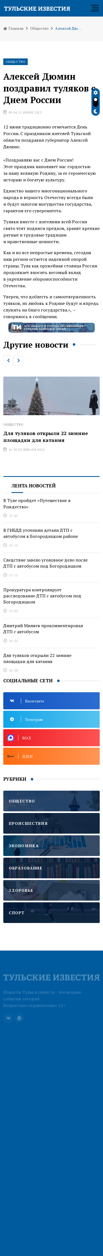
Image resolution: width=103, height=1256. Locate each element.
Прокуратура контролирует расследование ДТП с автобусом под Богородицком (42, 596)
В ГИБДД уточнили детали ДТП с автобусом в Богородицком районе (40, 533)
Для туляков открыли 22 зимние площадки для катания (45, 436)
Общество (39, 28)
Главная (13, 28)
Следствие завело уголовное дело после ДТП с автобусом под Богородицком (45, 563)
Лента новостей (34, 485)
